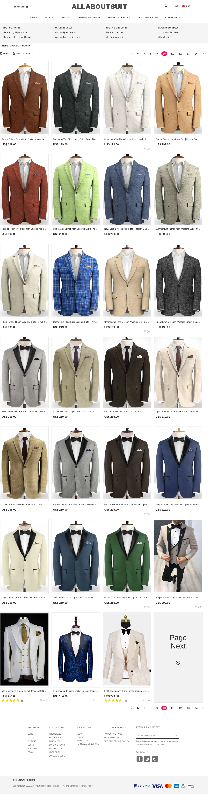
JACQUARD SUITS (57, 756)
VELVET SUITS (55, 749)
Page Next (178, 650)
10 (164, 53)
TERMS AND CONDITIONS (88, 744)
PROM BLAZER (55, 734)
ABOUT (80, 734)
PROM (30, 752)
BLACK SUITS (55, 738)
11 (172, 53)
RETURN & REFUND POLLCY (116, 741)
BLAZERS (32, 741)
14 (195, 53)
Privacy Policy (86, 786)
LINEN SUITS (54, 752)
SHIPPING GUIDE (111, 738)
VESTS (31, 745)
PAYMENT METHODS (113, 734)
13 (188, 53)
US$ (186, 6)
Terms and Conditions (69, 786)
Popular (6, 53)
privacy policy (160, 744)
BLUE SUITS (54, 741)
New (18, 53)
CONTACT (81, 737)
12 (180, 53)
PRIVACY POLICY (84, 741)
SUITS (30, 734)
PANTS (31, 738)
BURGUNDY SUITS (57, 745)
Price (29, 53)
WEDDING (32, 749)
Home (5, 45)
